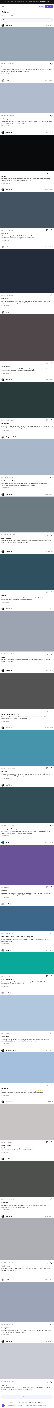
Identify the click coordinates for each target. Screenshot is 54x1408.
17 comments (5, 897)
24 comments (5, 183)
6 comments (5, 305)
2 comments (5, 373)
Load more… (27, 1397)
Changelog (41, 1402)
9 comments (5, 430)
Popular (5, 20)
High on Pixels (42, 1405)
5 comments (5, 1273)
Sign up (49, 6)
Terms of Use (14, 1402)
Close (48, 1)
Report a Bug (32, 1402)
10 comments (5, 240)
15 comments (5, 74)
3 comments (5, 1209)
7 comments (5, 487)
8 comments (5, 943)
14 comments (5, 126)
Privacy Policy (23, 1402)
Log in (41, 6)
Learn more (43, 1)
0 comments (5, 1334)
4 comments (5, 545)
